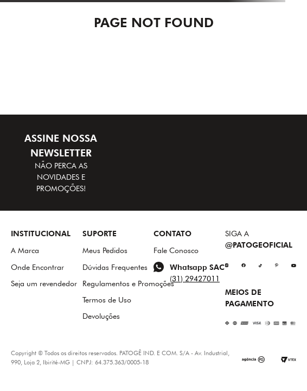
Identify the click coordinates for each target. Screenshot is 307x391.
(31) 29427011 (195, 278)
